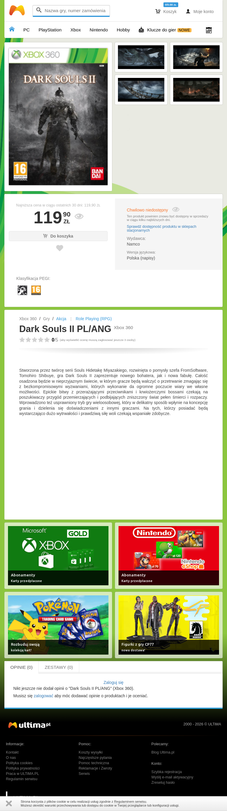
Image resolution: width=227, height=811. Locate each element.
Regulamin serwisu (21, 779)
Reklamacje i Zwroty (95, 768)
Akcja (61, 318)
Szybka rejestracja (166, 772)
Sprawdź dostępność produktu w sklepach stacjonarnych (161, 229)
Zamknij (9, 803)
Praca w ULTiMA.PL (22, 774)
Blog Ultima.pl (162, 752)
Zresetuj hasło (163, 782)
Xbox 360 (28, 318)
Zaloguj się (113, 682)
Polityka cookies (19, 763)
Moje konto (200, 11)
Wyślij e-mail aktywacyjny (172, 777)
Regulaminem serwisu (130, 801)
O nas (11, 758)
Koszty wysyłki (91, 752)
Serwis (84, 774)
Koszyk (166, 11)
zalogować (43, 695)
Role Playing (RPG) (94, 318)
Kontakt (12, 752)
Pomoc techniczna (94, 763)
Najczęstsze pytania (95, 758)
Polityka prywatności (23, 768)
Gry (46, 318)
